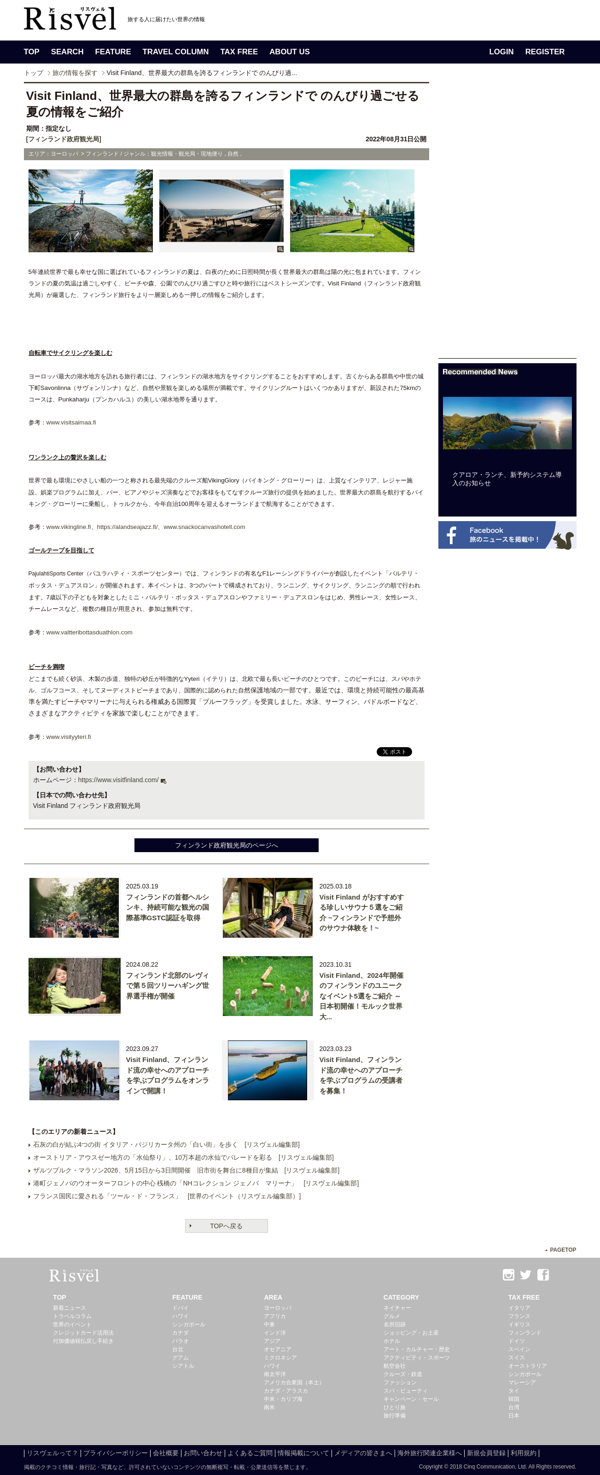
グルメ (392, 1316)
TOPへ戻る (226, 1226)
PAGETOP (563, 1250)
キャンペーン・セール (411, 1399)
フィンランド (525, 1333)
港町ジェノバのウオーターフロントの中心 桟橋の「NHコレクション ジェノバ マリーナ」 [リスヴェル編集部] (196, 1183)
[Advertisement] (507, 220)
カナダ (180, 1333)
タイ (513, 1391)
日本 (513, 1415)
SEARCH (67, 51)
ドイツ (516, 1341)
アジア (272, 1341)
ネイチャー (397, 1308)
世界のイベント (72, 1324)
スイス (516, 1357)
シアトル (183, 1366)
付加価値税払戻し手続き (83, 1341)
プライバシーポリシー (115, 1453)
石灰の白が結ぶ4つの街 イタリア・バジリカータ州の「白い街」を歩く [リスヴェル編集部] (166, 1144)
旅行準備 (395, 1415)
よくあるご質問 (250, 1453)
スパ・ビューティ (406, 1391)
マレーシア (522, 1382)
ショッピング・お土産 (411, 1333)
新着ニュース (69, 1308)
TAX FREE (239, 51)
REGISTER (545, 51)
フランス (519, 1316)
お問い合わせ (203, 1453)
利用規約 (523, 1453)
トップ (33, 72)
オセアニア (277, 1349)
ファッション (400, 1382)
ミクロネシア (280, 1357)
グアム (180, 1357)
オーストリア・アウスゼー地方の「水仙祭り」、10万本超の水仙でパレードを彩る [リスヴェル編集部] (183, 1157)
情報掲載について (303, 1453)
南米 (269, 1407)
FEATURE (113, 51)
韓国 (513, 1399)
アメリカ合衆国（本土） (294, 1382)
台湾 (513, 1407)
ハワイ (180, 1316)
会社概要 (166, 1453)
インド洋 (275, 1333)
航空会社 (395, 1366)
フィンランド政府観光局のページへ (226, 845)
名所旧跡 (395, 1324)
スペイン (519, 1349)
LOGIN (501, 51)
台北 (177, 1349)
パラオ (180, 1341)
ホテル (392, 1341)
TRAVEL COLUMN (176, 51)
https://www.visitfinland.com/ (118, 780)
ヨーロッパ (277, 1308)
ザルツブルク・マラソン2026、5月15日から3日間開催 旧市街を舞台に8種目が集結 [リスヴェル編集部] (186, 1170)
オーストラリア (527, 1366)
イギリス (519, 1324)
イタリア (519, 1308)
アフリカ (275, 1316)
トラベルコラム (72, 1316)
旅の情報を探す (75, 72)
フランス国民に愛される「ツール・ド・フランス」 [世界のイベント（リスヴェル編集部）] (167, 1196)
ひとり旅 (395, 1407)
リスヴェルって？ (52, 1453)
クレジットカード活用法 (83, 1333)
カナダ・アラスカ (286, 1391)
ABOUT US (289, 51)
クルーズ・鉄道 (403, 1374)
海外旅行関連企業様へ (429, 1453)
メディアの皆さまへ (363, 1453)
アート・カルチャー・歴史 (417, 1349)
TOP (32, 51)
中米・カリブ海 (283, 1399)
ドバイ (180, 1308)
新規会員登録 (486, 1453)
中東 (269, 1324)
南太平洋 (275, 1374)
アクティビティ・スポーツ (417, 1357)
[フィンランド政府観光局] (63, 139)
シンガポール (188, 1324)
